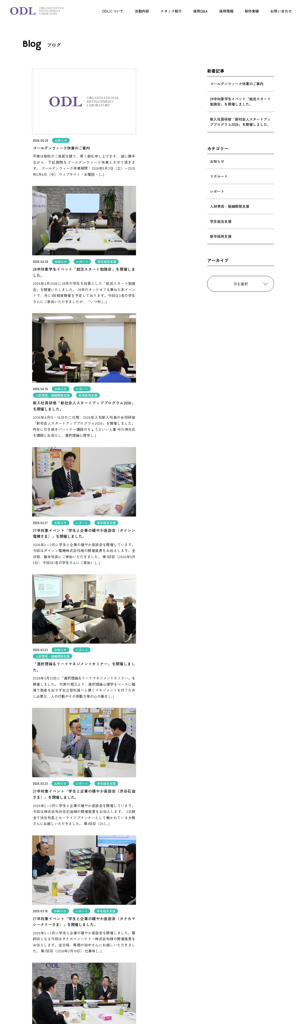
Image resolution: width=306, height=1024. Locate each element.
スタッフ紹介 (171, 11)
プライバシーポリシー (188, 993)
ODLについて (112, 11)
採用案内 (178, 955)
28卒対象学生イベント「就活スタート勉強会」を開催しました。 (240, 101)
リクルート (219, 176)
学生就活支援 (221, 221)
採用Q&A (200, 11)
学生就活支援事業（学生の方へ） (134, 973)
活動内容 (142, 11)
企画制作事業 (119, 968)
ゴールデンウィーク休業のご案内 (237, 83)
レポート (217, 191)
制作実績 (252, 11)
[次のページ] (183, 875)
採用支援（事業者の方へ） (129, 962)
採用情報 (226, 11)
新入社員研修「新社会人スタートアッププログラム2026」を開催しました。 (240, 122)
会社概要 (178, 984)
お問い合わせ (281, 11)
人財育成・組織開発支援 (229, 206)
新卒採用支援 (221, 236)
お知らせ (217, 161)
